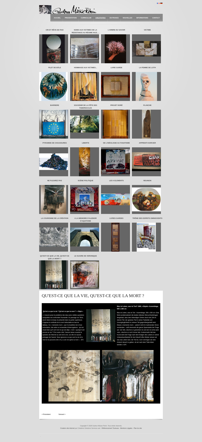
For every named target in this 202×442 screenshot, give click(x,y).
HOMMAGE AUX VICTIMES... (85, 68)
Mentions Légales (126, 428)
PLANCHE (147, 105)
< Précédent (46, 414)
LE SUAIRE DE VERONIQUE (85, 256)
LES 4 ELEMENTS (116, 181)
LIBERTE (85, 143)
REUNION (147, 181)
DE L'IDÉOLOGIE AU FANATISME (116, 143)
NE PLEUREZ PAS (54, 181)
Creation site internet (67, 428)
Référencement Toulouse (110, 428)
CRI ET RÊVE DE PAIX (55, 30)
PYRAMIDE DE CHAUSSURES (55, 143)
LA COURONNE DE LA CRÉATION (54, 218)
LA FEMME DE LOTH (147, 68)
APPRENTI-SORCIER (147, 143)
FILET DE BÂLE (54, 68)
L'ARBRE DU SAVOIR (116, 30)
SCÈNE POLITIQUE (85, 181)
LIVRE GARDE (116, 68)
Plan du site (138, 428)
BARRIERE (54, 105)
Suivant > (61, 414)
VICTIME (147, 30)
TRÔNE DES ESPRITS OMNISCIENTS (147, 218)
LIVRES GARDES (116, 218)
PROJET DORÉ (116, 105)
